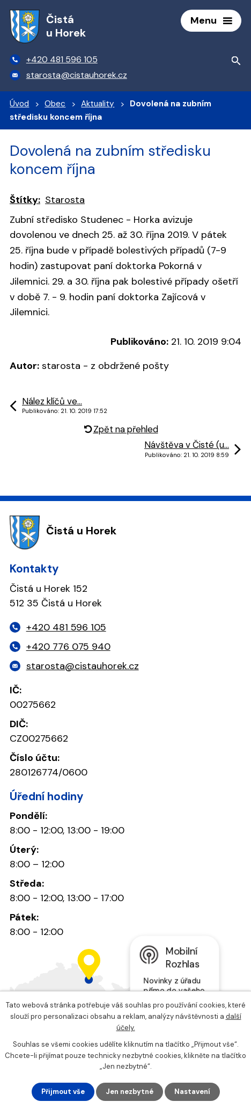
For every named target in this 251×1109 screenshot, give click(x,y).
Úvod (19, 103)
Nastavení (192, 1091)
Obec (55, 103)
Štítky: (25, 199)
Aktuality (97, 103)
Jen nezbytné (129, 1091)
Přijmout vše (63, 1091)
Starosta (65, 199)
